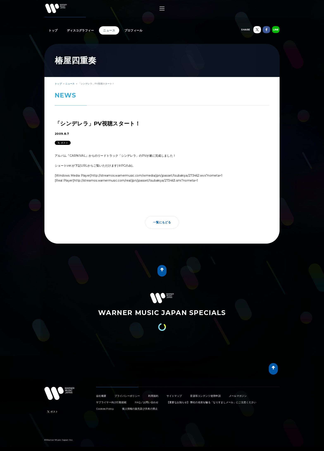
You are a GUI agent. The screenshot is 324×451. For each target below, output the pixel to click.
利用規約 (153, 395)
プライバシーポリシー (127, 395)
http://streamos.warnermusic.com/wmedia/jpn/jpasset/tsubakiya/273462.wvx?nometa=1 (157, 175)
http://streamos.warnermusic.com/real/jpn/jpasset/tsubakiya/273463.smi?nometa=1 (136, 180)
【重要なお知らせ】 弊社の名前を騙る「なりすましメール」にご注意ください (211, 402)
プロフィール (133, 30)
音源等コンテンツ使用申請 (205, 395)
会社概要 (101, 395)
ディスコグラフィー (80, 30)
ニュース (109, 30)
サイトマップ (174, 395)
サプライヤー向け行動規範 (111, 402)
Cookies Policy (105, 408)
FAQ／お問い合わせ (146, 402)
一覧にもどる (162, 222)
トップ (53, 30)
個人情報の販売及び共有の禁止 (140, 408)
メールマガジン (238, 395)
